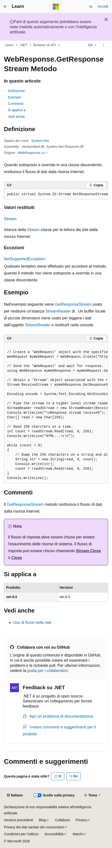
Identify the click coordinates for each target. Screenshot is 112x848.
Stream (10, 219)
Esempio (14, 97)
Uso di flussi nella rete (32, 622)
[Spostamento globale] (5, 6)
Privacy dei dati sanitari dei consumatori (34, 827)
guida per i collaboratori (47, 671)
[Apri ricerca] (91, 6)
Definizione (16, 91)
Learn (9, 45)
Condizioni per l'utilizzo (21, 834)
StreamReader (58, 311)
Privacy (81, 820)
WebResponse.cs (31, 153)
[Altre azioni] (104, 45)
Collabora (62, 820)
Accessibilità (54, 834)
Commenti (15, 104)
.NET (23, 45)
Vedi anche (16, 117)
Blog (42, 820)
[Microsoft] (56, 6)
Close (16, 558)
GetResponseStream (73, 304)
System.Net (40, 141)
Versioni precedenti (18, 820)
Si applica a (16, 110)
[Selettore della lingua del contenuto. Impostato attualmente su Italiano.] (15, 795)
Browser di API (44, 45)
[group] (56, 194)
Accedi (103, 6)
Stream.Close (88, 551)
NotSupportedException (24, 259)
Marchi (78, 834)
